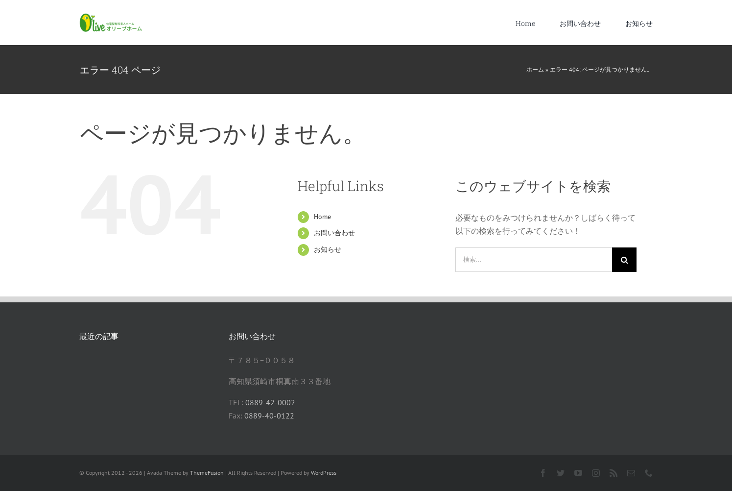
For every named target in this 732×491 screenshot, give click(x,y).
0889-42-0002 (270, 402)
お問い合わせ (334, 232)
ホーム (535, 69)
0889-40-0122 (269, 415)
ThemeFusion (207, 472)
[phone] (649, 473)
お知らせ (327, 249)
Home (322, 216)
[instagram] (596, 473)
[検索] (624, 259)
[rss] (613, 473)
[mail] (631, 473)
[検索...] (533, 259)
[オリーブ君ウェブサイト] (111, 17)
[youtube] (578, 473)
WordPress (323, 472)
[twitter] (561, 473)
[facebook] (543, 473)
